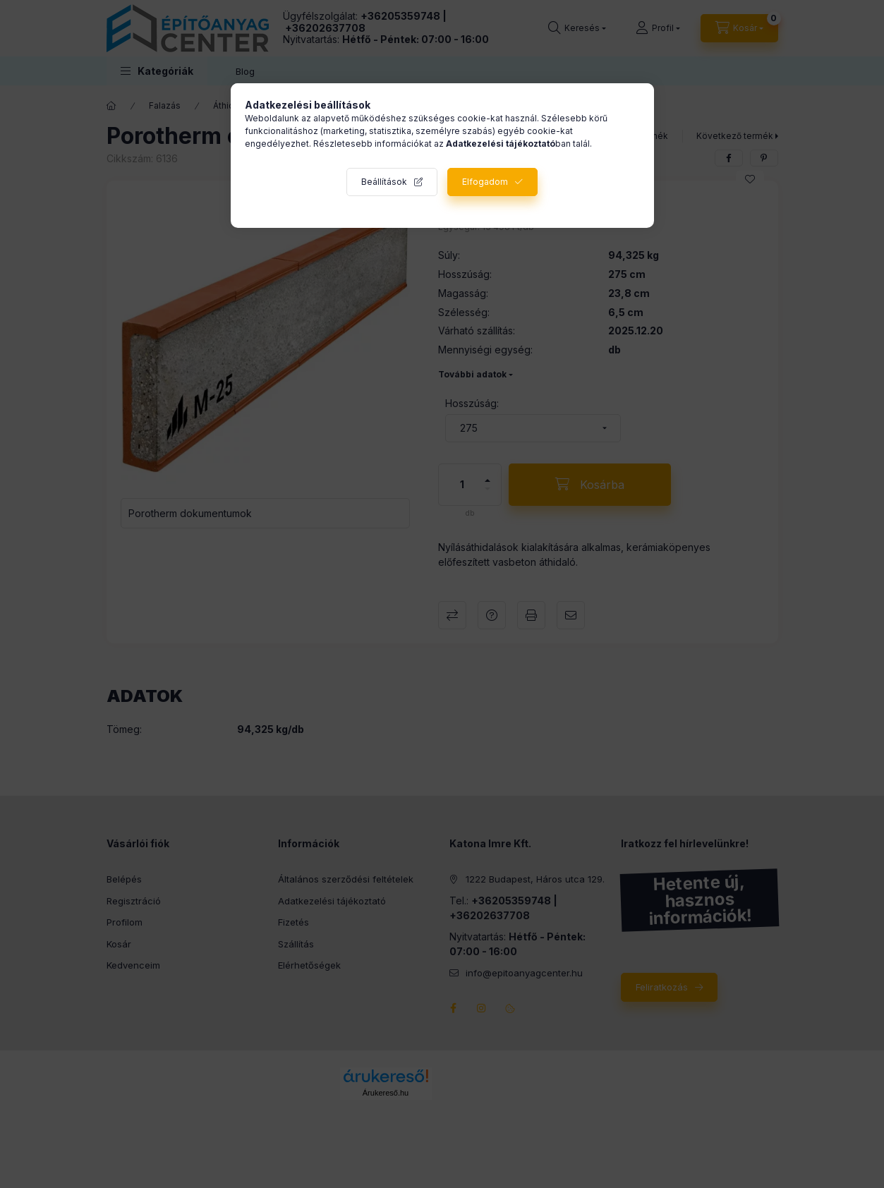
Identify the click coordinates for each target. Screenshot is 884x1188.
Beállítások (384, 181)
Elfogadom (485, 181)
